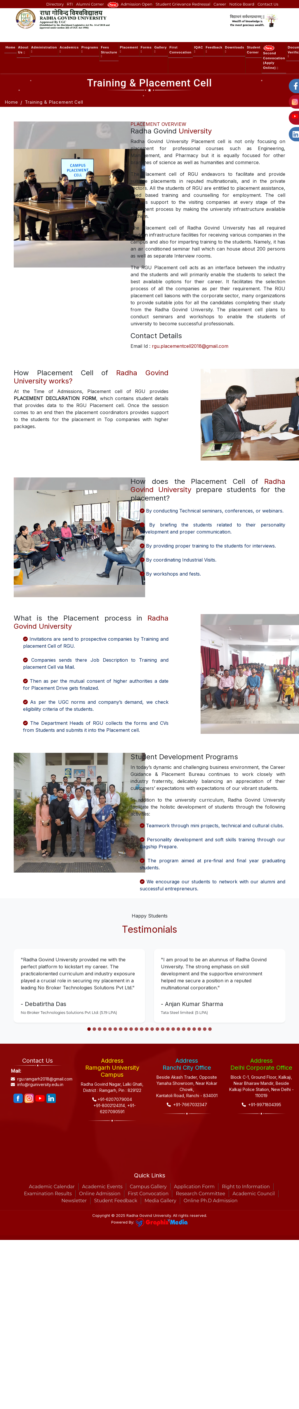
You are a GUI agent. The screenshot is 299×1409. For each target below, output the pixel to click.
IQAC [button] (198, 49)
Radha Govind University (148, 1215)
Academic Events (102, 1186)
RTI (70, 4)
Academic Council (253, 1193)
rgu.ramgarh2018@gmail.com (37, 1079)
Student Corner (253, 50)
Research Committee (200, 1193)
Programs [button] (89, 49)
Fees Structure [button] (109, 52)
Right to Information (246, 1186)
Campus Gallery (148, 1186)
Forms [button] (146, 49)
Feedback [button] (214, 49)
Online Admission (100, 1193)
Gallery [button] (160, 49)
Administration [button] (44, 49)
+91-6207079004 (112, 1099)
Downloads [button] (234, 49)
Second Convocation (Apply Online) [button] (274, 57)
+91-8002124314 (108, 1105)
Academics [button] (69, 49)
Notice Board (241, 4)
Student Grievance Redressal (183, 4)
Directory (55, 4)
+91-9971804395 (261, 1104)
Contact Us (268, 4)
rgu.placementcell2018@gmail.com (190, 346)
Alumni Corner (90, 4)
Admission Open (129, 4)
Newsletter (74, 1200)
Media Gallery (160, 1200)
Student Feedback (115, 1200)
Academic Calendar (52, 1186)
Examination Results (48, 1193)
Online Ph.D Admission (211, 1200)
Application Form (194, 1186)
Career (219, 4)
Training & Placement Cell (54, 102)
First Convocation (180, 50)
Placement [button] (129, 49)
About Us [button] (23, 50)
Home (10, 47)
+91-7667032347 (187, 1104)
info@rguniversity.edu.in (37, 1084)
